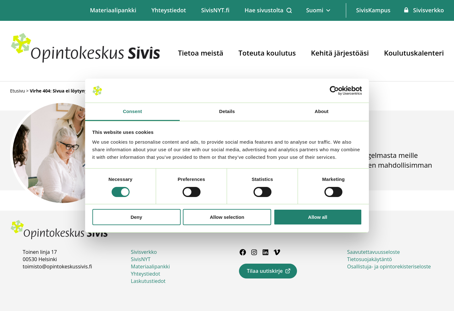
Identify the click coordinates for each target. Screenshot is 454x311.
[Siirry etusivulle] (85, 61)
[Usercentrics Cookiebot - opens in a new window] (334, 90)
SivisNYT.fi (215, 10)
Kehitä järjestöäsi (340, 52)
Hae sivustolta (264, 10)
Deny (136, 217)
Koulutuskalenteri (414, 52)
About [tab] (322, 111)
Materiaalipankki (113, 10)
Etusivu (17, 91)
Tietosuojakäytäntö (369, 259)
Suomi (314, 10)
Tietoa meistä (201, 52)
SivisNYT (140, 259)
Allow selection (227, 217)
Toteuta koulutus (267, 52)
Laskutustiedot (148, 281)
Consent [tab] (132, 111)
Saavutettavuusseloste (373, 251)
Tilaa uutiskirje (265, 270)
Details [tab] (227, 111)
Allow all (317, 217)
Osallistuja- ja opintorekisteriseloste (389, 266)
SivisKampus (373, 10)
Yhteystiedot (168, 10)
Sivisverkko (428, 10)
